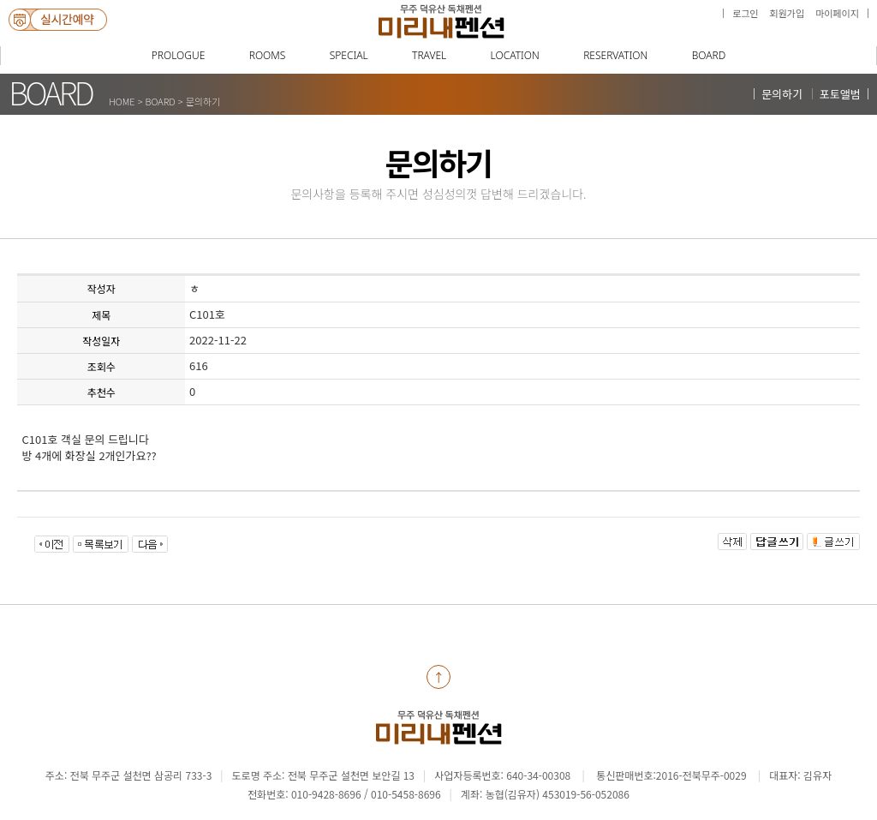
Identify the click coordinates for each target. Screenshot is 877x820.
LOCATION (515, 55)
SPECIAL (349, 55)
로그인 (745, 13)
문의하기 (781, 94)
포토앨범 (840, 94)
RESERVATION (615, 55)
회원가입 (787, 13)
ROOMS (267, 55)
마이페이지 (837, 13)
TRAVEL (429, 55)
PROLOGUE (179, 55)
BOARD (709, 55)
